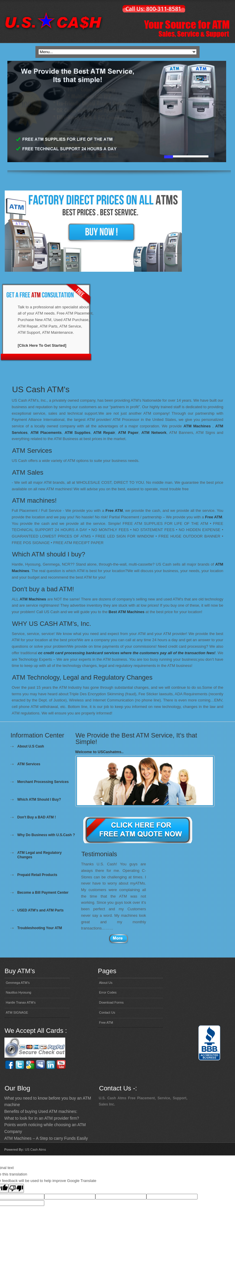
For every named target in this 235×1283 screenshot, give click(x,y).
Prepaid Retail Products (37, 875)
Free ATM (114, 510)
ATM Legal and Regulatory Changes (39, 855)
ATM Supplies (78, 432)
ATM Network (154, 432)
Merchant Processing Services (43, 782)
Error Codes (108, 992)
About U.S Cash (30, 746)
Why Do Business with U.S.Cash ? (46, 835)
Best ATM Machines (126, 612)
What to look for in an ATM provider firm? (41, 1118)
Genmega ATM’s (18, 982)
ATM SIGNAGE (17, 1012)
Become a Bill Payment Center (42, 892)
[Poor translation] (16, 1188)
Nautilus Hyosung (18, 992)
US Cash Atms (35, 1149)
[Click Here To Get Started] (42, 345)
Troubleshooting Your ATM (39, 928)
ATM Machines (197, 426)
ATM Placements (46, 432)
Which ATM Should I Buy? (39, 799)
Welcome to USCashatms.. (99, 752)
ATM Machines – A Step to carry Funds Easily (46, 1138)
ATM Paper (128, 432)
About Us (105, 982)
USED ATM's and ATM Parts (40, 910)
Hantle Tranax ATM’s (21, 1002)
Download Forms (111, 1002)
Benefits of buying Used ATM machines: (40, 1111)
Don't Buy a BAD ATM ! (36, 817)
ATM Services (28, 764)
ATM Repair (104, 432)
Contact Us (107, 1012)
